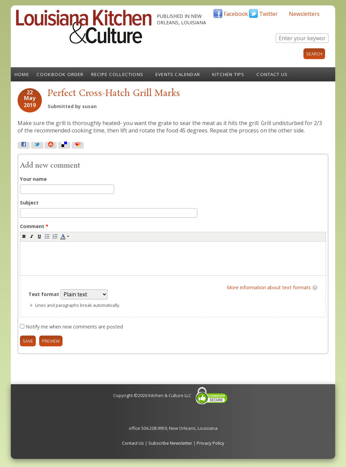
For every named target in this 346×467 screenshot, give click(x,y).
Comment (34, 226)
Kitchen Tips (228, 74)
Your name (33, 179)
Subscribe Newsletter (170, 443)
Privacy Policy (210, 443)
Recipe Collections (117, 74)
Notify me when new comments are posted (74, 326)
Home (22, 74)
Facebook (236, 14)
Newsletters (304, 14)
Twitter (268, 14)
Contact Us (272, 74)
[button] (24, 236)
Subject (29, 202)
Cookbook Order (60, 74)
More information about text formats (269, 287)
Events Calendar (177, 74)
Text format (44, 294)
